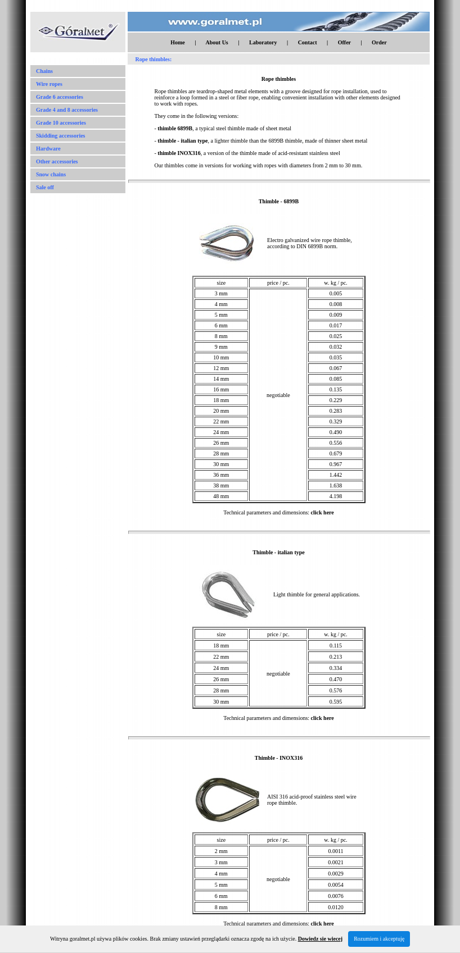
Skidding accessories (60, 136)
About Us (216, 42)
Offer (344, 42)
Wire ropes (49, 84)
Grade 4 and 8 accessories (67, 110)
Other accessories (57, 161)
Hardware (48, 148)
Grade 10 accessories (61, 123)
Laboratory (263, 42)
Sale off (45, 187)
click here (322, 512)
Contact (307, 42)
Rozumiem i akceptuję (379, 939)
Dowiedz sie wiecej (320, 939)
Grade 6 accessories (59, 97)
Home (177, 42)
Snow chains (51, 174)
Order (379, 42)
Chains (44, 71)
